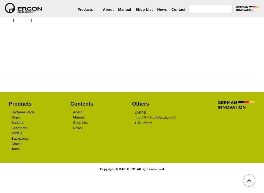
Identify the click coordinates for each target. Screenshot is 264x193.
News (162, 10)
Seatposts (19, 128)
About (108, 10)
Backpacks (20, 138)
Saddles (17, 122)
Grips (15, 117)
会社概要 (140, 112)
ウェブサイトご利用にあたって (155, 118)
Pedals (17, 133)
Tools (15, 149)
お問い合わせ (143, 123)
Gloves (17, 143)
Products (24, 20)
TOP (7, 20)
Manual (124, 10)
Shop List (144, 10)
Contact (178, 10)
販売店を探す (130, 73)
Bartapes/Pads (23, 112)
